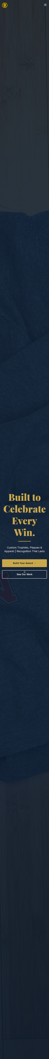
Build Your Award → (24, 563)
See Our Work (24, 574)
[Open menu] (45, 4)
